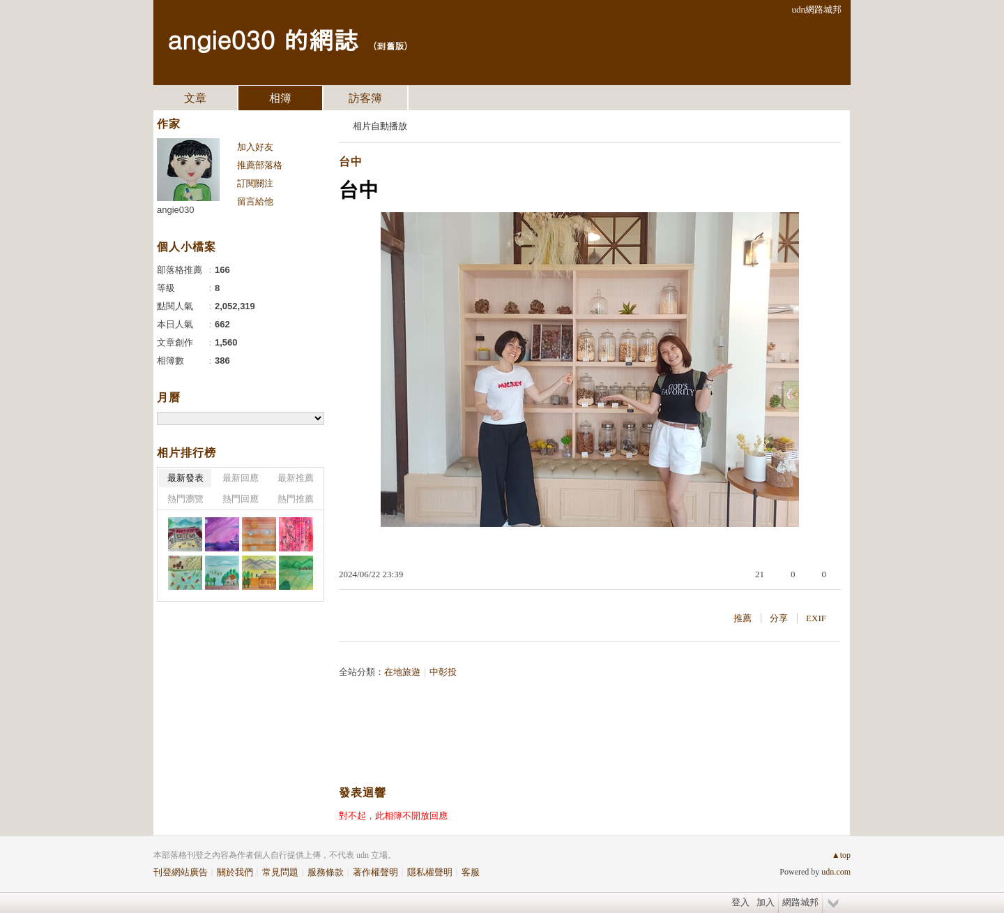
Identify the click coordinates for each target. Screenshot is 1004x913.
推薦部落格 (259, 165)
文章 (195, 98)
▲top (841, 855)
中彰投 (443, 672)
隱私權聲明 (429, 872)
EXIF (816, 618)
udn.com (836, 872)
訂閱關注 (255, 183)
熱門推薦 (295, 498)
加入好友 (255, 147)
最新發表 (185, 478)
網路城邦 (800, 902)
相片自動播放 (380, 126)
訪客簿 (365, 98)
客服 (471, 872)
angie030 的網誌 (262, 39)
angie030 (176, 210)
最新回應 (240, 478)
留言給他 (255, 201)
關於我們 (235, 872)
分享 (779, 618)
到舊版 (390, 45)
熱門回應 (240, 498)
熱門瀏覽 (185, 498)
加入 (765, 902)
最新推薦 (295, 478)
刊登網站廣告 (180, 872)
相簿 (280, 98)
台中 (351, 162)
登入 (740, 902)
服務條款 (325, 872)
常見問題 (280, 872)
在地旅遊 (402, 672)
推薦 (742, 618)
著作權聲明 (375, 872)
